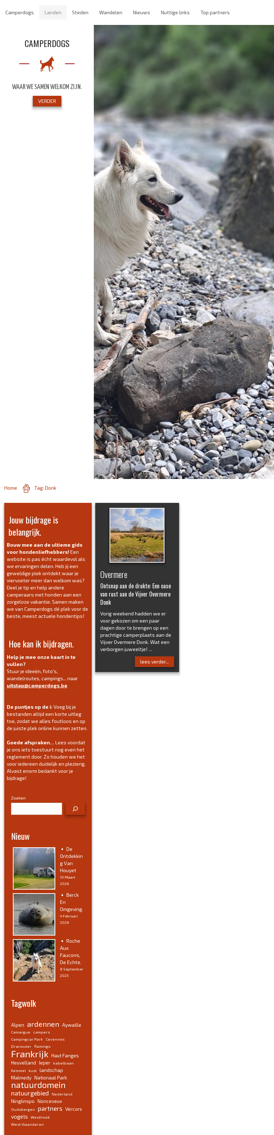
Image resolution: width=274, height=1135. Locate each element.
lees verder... (154, 661)
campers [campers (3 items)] (41, 1032)
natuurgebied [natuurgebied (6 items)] (30, 1093)
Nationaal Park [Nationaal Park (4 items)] (50, 1078)
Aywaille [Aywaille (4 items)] (71, 1025)
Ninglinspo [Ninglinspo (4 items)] (23, 1101)
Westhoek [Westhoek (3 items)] (40, 1117)
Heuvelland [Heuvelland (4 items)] (23, 1063)
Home (10, 488)
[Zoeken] (75, 809)
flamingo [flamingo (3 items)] (42, 1046)
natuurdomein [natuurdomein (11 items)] (38, 1084)
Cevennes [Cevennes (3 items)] (55, 1039)
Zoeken (18, 797)
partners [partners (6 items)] (50, 1108)
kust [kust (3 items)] (33, 1070)
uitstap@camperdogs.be (37, 685)
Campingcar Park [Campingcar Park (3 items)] (27, 1039)
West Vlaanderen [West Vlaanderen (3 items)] (27, 1124)
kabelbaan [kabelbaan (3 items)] (63, 1063)
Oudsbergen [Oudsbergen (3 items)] (23, 1109)
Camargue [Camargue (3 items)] (20, 1032)
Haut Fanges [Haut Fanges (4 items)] (65, 1055)
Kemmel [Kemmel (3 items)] (18, 1070)
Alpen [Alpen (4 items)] (17, 1025)
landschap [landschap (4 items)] (51, 1070)
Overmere (113, 574)
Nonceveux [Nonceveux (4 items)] (49, 1101)
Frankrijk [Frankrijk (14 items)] (30, 1053)
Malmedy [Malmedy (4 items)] (21, 1078)
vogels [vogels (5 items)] (19, 1116)
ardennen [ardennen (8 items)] (43, 1023)
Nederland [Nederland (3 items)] (62, 1094)
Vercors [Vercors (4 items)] (73, 1109)
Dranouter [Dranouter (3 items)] (21, 1046)
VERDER (47, 101)
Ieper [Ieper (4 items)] (44, 1063)
